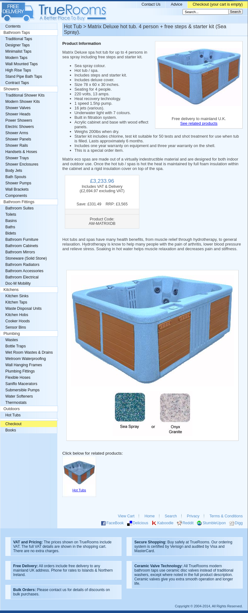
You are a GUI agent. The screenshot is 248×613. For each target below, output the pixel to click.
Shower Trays (17, 158)
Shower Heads (17, 114)
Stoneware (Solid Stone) (26, 258)
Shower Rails (16, 145)
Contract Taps (17, 83)
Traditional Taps (18, 39)
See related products (198, 123)
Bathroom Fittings (18, 202)
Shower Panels (18, 139)
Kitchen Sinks (16, 296)
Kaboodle (165, 523)
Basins (11, 221)
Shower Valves (18, 108)
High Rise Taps (18, 70)
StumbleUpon (214, 523)
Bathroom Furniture (21, 239)
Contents (13, 26)
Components (16, 195)
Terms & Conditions (226, 516)
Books (10, 430)
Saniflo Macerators (21, 384)
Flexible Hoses (17, 377)
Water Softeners (19, 396)
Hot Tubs (13, 415)
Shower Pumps (18, 183)
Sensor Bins (15, 327)
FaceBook (115, 523)
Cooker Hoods (17, 321)
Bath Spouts (15, 177)
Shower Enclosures (21, 164)
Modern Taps (16, 57)
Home (149, 516)
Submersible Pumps (22, 390)
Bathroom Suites (19, 208)
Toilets (10, 214)
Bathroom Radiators (22, 264)
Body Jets (13, 170)
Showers (11, 89)
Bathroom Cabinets (21, 246)
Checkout (13, 424)
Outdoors (11, 409)
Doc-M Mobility (18, 283)
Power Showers (18, 120)
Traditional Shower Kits (24, 95)
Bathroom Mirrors (20, 252)
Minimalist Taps (18, 51)
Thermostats (16, 402)
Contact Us (151, 4)
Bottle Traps (15, 346)
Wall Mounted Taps (21, 64)
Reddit (188, 523)
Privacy (193, 516)
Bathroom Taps (16, 32)
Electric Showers (19, 126)
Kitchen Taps (16, 302)
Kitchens (10, 290)
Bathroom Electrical (22, 277)
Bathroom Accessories (24, 271)
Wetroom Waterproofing (25, 359)
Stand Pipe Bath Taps (23, 76)
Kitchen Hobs (16, 315)
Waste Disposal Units (23, 308)
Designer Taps (17, 45)
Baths (10, 227)
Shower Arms (16, 133)
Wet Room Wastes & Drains (29, 352)
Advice (176, 4)
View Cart (126, 516)
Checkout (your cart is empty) (218, 4)
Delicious (140, 523)
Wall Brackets (16, 189)
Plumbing (11, 333)
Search (171, 516)
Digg (239, 523)
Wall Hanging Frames (23, 365)
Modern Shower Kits (22, 101)
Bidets (10, 233)
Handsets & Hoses (21, 152)
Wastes (11, 340)
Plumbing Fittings (20, 371)
